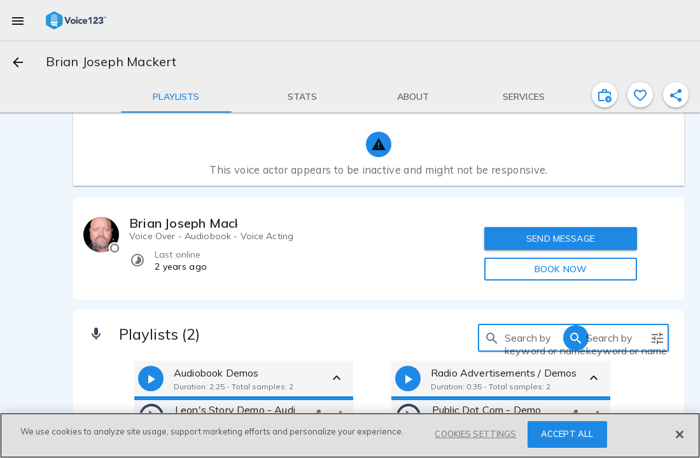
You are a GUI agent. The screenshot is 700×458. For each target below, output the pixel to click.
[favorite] (640, 95)
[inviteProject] (604, 95)
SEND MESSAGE (560, 238)
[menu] (18, 20)
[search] (492, 337)
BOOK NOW (561, 269)
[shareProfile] (676, 95)
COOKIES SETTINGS (475, 434)
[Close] (680, 434)
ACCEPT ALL (567, 434)
